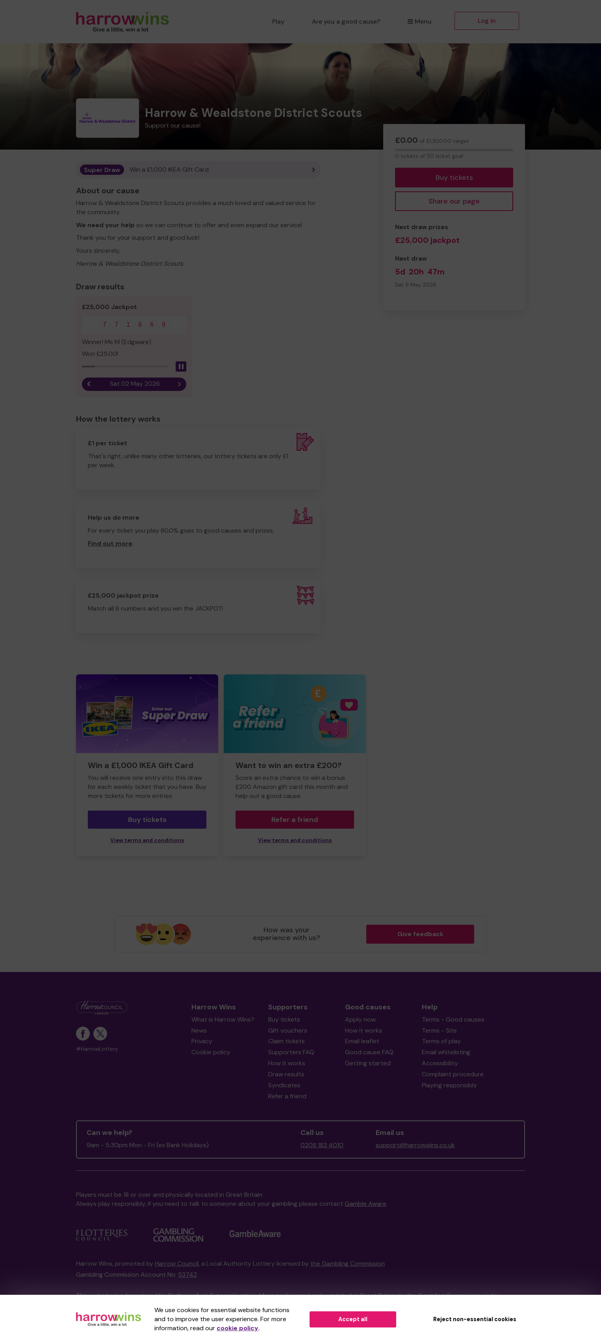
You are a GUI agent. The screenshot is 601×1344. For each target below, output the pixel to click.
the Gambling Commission (347, 1264)
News (199, 1030)
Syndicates (284, 1085)
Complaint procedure (453, 1074)
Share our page (454, 201)
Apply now (360, 1020)
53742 (187, 1275)
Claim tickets (286, 1041)
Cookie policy (210, 1052)
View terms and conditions (147, 840)
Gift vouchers (287, 1030)
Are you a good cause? (346, 21)
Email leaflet (362, 1041)
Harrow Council (176, 1264)
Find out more (110, 543)
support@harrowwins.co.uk (415, 1145)
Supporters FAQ (291, 1052)
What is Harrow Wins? (222, 1020)
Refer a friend (294, 820)
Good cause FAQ (369, 1052)
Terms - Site (439, 1030)
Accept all (352, 1319)
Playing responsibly (449, 1085)
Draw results (286, 1074)
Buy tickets (454, 177)
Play (278, 21)
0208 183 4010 (321, 1145)
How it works (286, 1063)
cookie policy (237, 1328)
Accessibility (440, 1063)
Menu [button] (420, 21)
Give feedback (420, 934)
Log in (487, 21)
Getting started (368, 1063)
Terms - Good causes (453, 1020)
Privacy (201, 1041)
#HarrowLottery (97, 1049)
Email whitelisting (446, 1052)
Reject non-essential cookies (474, 1319)
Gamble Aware (365, 1204)
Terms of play (441, 1041)
